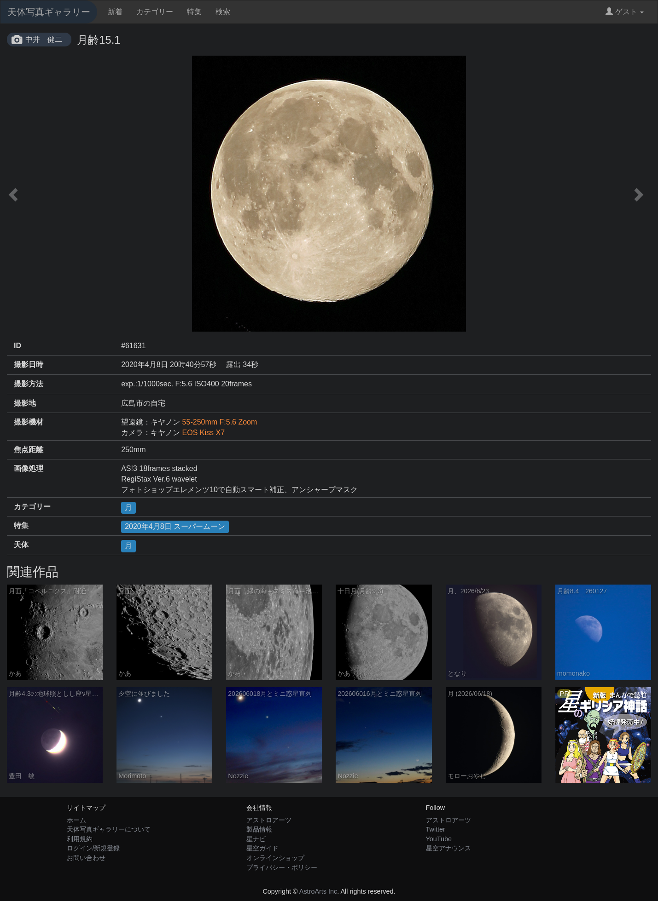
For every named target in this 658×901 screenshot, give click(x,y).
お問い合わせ (86, 857)
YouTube (439, 839)
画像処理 (28, 468)
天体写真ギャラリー (48, 12)
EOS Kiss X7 (203, 432)
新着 (115, 12)
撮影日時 (28, 364)
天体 (21, 545)
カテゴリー (154, 12)
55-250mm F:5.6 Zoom (219, 422)
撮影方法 (28, 384)
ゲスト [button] (625, 12)
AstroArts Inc (318, 891)
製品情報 (259, 829)
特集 (194, 12)
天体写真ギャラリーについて (109, 829)
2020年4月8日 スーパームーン (175, 526)
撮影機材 (28, 422)
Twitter (435, 829)
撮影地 (25, 403)
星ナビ (256, 839)
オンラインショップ (275, 857)
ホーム (76, 820)
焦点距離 (28, 449)
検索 (222, 12)
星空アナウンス (448, 848)
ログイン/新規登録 (93, 848)
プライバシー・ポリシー (281, 867)
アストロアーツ (268, 820)
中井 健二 (43, 39)
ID (17, 346)
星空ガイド (262, 848)
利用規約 (80, 839)
